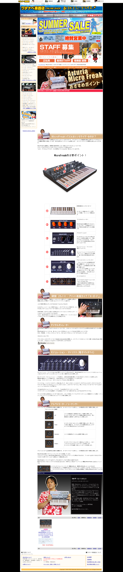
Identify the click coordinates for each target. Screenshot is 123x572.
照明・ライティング (30, 105)
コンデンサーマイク (27, 94)
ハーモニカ (25, 49)
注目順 (99, 517)
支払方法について (27, 557)
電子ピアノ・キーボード (28, 47)
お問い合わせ (67, 557)
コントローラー (31, 69)
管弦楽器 (24, 50)
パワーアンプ (25, 100)
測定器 (24, 106)
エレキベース (25, 39)
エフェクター (25, 43)
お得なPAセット (31, 103)
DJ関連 (33, 66)
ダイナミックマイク (27, 92)
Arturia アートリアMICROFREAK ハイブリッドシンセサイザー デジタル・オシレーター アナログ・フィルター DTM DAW (45, 534)
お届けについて (26, 564)
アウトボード (25, 70)
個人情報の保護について (93, 564)
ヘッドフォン (25, 77)
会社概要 (89, 557)
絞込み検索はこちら (29, 23)
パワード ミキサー (26, 97)
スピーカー (30, 95)
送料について (47, 557)
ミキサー (24, 69)
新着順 (94, 517)
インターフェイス (26, 66)
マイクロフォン (26, 74)
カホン (30, 49)
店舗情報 (89, 559)
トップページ (41, 64)
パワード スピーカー (27, 98)
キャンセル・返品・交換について (52, 564)
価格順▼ (89, 517)
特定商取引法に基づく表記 (93, 562)
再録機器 (24, 103)
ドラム (31, 43)
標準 (79, 517)
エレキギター (25, 38)
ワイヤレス (32, 100)
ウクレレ (31, 39)
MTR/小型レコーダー (27, 72)
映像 (23, 105)
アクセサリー (30, 50)
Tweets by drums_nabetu (29, 130)
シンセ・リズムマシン (27, 67)
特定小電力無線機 (30, 106)
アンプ (31, 38)
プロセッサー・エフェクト (28, 102)
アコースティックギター (28, 41)
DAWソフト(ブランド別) (28, 64)
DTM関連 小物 (25, 78)
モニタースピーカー (27, 75)
